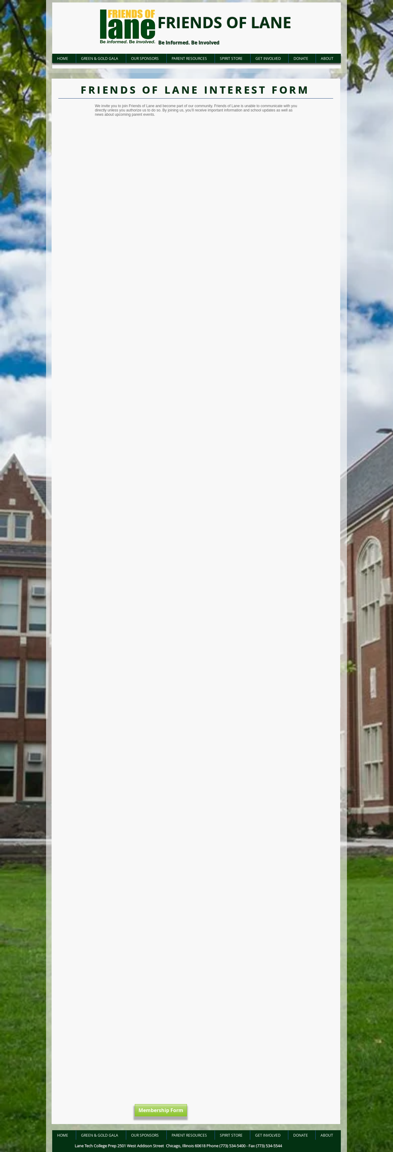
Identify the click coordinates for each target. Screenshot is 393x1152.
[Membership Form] (161, 1110)
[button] (190, 58)
